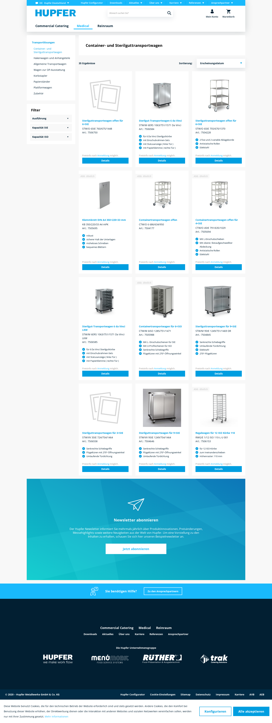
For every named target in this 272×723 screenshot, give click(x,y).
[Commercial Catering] (52, 26)
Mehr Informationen (56, 716)
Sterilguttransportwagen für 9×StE (216, 326)
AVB (251, 694)
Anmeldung (103, 155)
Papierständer (42, 81)
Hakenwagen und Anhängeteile (52, 58)
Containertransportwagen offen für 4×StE (217, 221)
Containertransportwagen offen (158, 220)
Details (105, 160)
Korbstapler (40, 75)
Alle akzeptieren (251, 711)
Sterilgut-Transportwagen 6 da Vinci (160, 120)
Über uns (124, 634)
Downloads (116, 2)
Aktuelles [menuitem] (134, 2)
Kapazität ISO (40, 136)
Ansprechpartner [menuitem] (220, 2)
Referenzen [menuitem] (195, 2)
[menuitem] (53, 3)
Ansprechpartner (178, 634)
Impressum (223, 694)
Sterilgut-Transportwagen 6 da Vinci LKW (103, 328)
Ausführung (39, 118)
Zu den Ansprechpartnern (163, 591)
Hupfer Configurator (92, 2)
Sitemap (185, 694)
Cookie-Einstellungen (162, 694)
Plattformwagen (43, 87)
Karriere (139, 634)
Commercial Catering (116, 628)
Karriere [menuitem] (173, 2)
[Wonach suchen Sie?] (140, 13)
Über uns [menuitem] (154, 2)
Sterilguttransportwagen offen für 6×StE (102, 122)
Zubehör (39, 93)
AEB (262, 694)
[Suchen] (169, 13)
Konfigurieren (215, 711)
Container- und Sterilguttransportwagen (48, 50)
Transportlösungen (43, 42)
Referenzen (156, 634)
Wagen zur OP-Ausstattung (49, 69)
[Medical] (83, 26)
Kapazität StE (40, 127)
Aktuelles (107, 634)
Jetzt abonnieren (136, 549)
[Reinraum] (105, 26)
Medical (145, 628)
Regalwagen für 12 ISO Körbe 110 (215, 433)
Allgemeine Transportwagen (50, 64)
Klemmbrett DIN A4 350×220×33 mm (104, 220)
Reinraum (164, 628)
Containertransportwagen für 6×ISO (160, 326)
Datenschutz (203, 694)
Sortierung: (185, 63)
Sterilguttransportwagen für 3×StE (102, 433)
